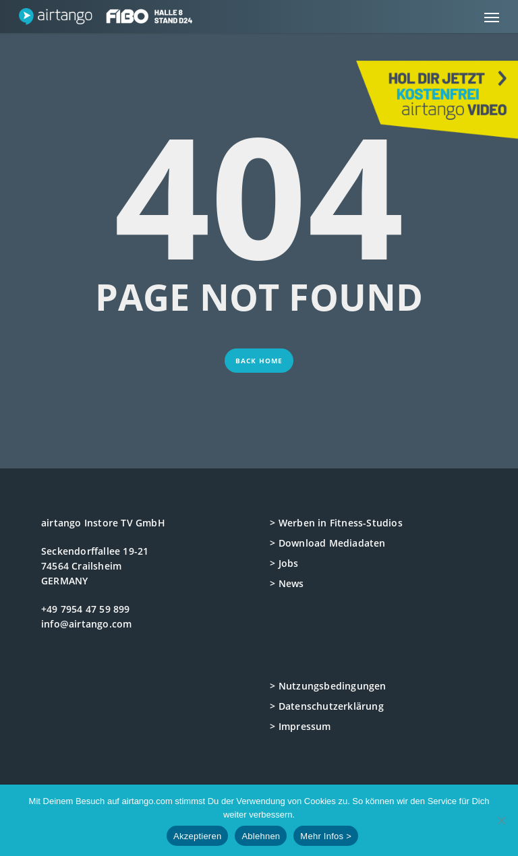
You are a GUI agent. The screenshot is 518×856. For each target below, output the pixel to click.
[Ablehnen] (501, 820)
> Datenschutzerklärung (326, 706)
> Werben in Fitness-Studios (336, 522)
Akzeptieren (197, 836)
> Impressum (300, 726)
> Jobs (284, 563)
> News (287, 583)
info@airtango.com (86, 623)
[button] (491, 17)
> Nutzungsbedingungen (328, 685)
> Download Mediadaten (327, 543)
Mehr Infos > (325, 836)
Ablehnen (260, 836)
